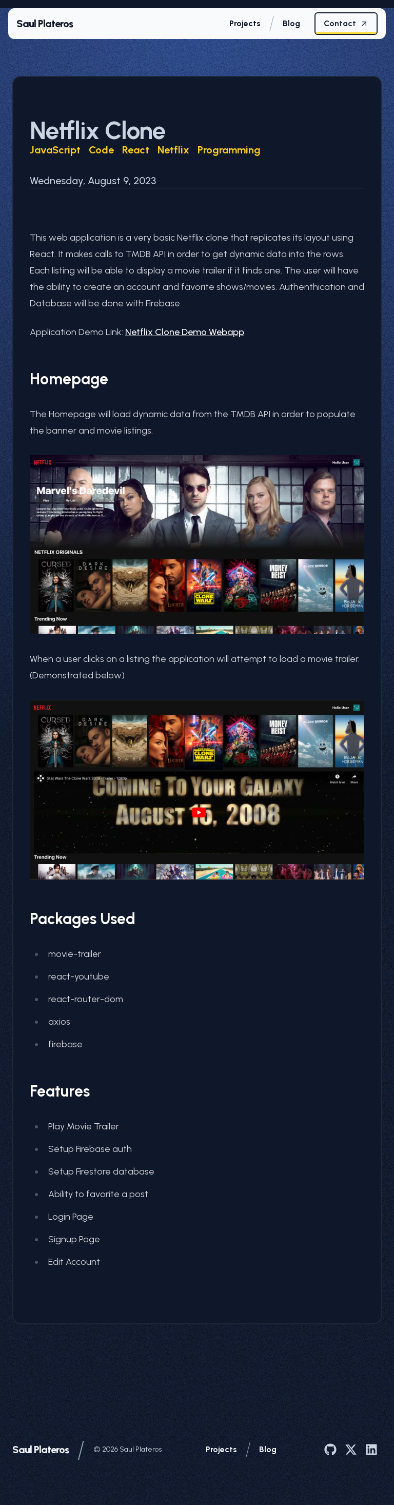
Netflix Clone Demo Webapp (184, 332)
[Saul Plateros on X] (351, 1449)
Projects (221, 1449)
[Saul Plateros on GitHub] (330, 1449)
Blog (268, 1449)
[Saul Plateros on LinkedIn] (371, 1449)
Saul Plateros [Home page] (44, 23)
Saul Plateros (40, 1449)
